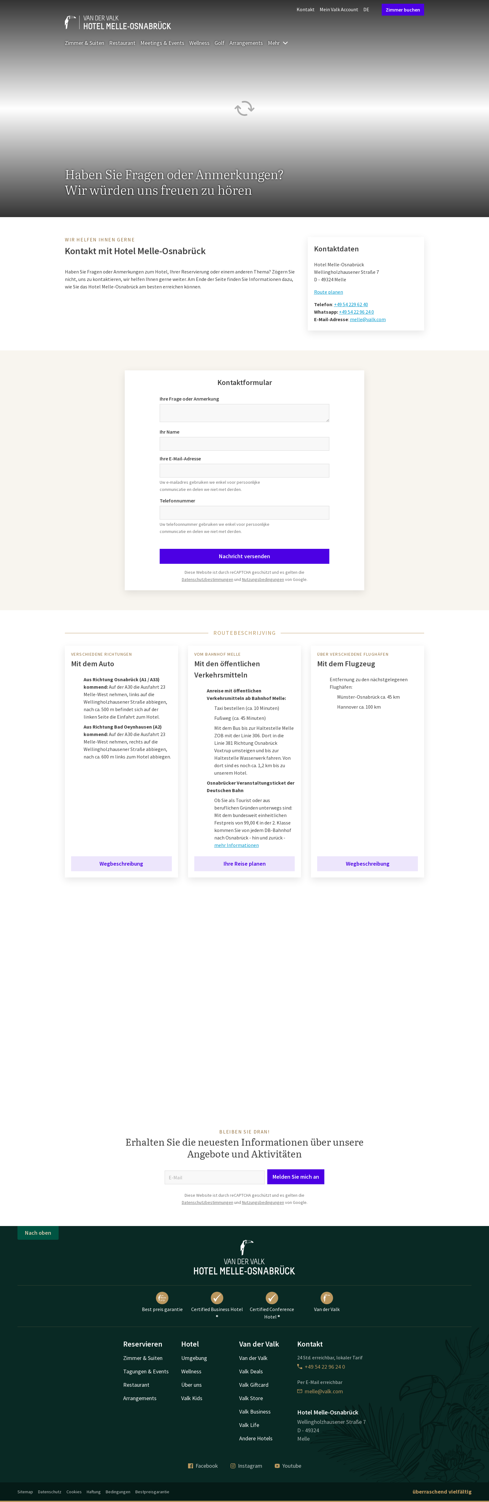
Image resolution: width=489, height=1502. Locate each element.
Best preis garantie (162, 1302)
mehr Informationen (236, 845)
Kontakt (306, 9)
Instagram (246, 1465)
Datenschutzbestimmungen (207, 579)
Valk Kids (191, 1398)
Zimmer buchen (403, 10)
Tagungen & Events (146, 1371)
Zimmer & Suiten (84, 42)
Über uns (191, 1384)
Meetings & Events (162, 42)
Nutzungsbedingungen (263, 579)
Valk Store (251, 1398)
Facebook (203, 1465)
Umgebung (194, 1358)
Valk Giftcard (254, 1384)
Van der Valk (327, 1302)
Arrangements (246, 42)
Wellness (199, 42)
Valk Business (255, 1411)
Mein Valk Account (339, 9)
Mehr (278, 42)
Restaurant (122, 42)
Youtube (288, 1465)
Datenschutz (49, 1492)
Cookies (74, 1492)
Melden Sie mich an (296, 1176)
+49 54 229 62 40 (351, 304)
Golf (220, 42)
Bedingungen (118, 1492)
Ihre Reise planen (245, 863)
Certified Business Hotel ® (217, 1306)
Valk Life (249, 1424)
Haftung (94, 1492)
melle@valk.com (368, 319)
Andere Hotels (256, 1438)
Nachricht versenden (244, 556)
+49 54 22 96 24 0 (356, 312)
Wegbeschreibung (121, 863)
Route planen (328, 292)
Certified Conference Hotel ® (272, 1306)
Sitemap (25, 1492)
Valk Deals (251, 1371)
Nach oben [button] (38, 1232)
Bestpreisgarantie (152, 1492)
